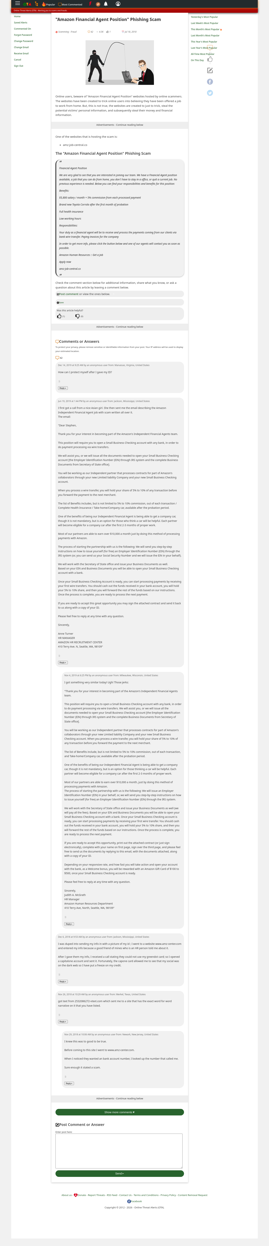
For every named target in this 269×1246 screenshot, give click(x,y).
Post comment (67, 294)
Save (60, 302)
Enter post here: (63, 1132)
